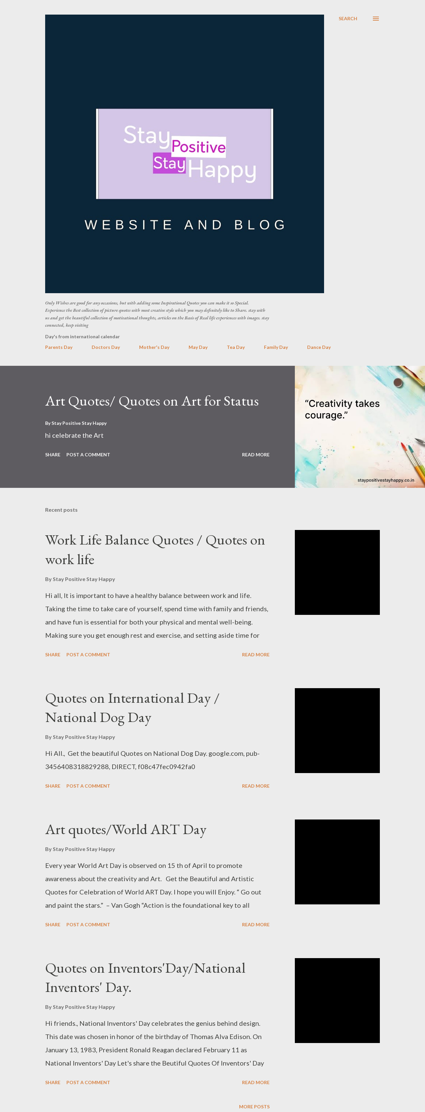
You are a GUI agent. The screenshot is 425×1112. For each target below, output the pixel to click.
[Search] (348, 19)
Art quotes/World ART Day (126, 828)
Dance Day (319, 347)
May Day (198, 347)
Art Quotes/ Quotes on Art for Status (152, 400)
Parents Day (58, 347)
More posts (254, 1106)
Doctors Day (106, 347)
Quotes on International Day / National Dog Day (132, 707)
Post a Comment (88, 454)
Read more (256, 454)
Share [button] (52, 454)
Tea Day (236, 347)
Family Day (276, 347)
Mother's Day (154, 347)
